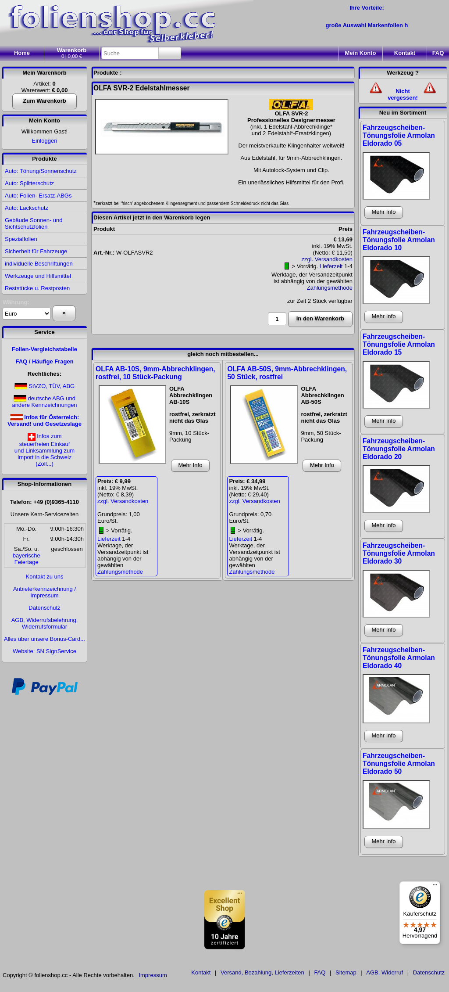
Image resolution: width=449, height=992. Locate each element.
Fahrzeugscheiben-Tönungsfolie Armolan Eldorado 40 (399, 657)
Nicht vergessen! (403, 94)
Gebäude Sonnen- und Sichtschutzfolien (34, 223)
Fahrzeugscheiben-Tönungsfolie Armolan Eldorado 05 (399, 135)
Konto (360, 53)
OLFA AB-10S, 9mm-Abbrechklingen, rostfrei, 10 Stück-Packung (155, 373)
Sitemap (345, 972)
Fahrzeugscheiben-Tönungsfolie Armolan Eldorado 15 (399, 344)
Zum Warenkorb (44, 100)
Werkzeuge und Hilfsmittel (38, 276)
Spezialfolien (21, 239)
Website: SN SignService (44, 651)
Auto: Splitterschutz (29, 183)
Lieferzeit (331, 266)
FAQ (438, 53)
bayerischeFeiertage (26, 558)
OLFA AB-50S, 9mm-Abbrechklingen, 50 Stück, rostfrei (287, 373)
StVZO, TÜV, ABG (52, 386)
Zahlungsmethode (330, 287)
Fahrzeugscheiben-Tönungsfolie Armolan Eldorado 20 (399, 448)
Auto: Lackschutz (26, 208)
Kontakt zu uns (45, 576)
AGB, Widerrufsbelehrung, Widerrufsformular (44, 623)
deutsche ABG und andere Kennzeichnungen (44, 401)
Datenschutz (44, 607)
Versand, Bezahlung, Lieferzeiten (262, 972)
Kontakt (404, 53)
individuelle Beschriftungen (39, 263)
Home (22, 53)
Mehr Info (190, 465)
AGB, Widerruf (384, 972)
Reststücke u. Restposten (37, 288)
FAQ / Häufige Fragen (44, 361)
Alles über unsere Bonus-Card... (44, 639)
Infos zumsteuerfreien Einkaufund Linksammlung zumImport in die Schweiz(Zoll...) (44, 450)
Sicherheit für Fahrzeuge (36, 251)
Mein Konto (44, 120)
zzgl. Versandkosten (327, 259)
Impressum (153, 975)
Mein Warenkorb (44, 72)
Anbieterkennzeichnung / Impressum (44, 592)
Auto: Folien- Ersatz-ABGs (38, 195)
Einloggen (44, 140)
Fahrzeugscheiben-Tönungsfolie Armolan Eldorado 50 (399, 763)
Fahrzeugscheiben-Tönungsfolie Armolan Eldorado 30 (399, 553)
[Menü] (435, 886)
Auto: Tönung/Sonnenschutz (41, 171)
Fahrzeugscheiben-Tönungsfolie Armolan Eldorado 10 (399, 240)
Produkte (44, 158)
